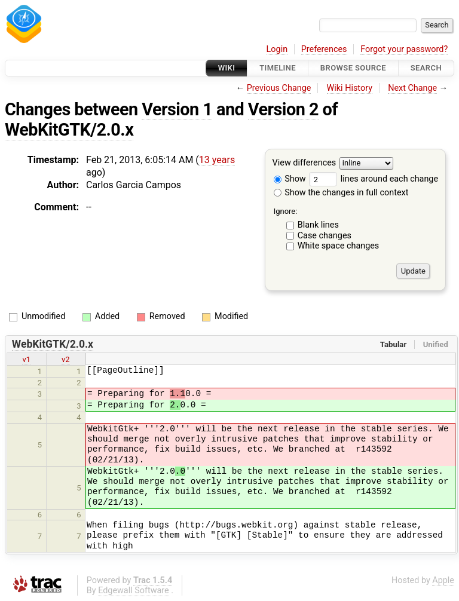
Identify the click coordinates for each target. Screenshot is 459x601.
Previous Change (279, 88)
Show (290, 179)
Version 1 (177, 109)
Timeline (277, 67)
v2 (66, 359)
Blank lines (318, 225)
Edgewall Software (133, 590)
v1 (26, 359)
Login (277, 49)
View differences (304, 163)
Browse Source (353, 67)
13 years (217, 159)
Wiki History (349, 88)
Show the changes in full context (341, 193)
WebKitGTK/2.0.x (69, 129)
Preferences (324, 49)
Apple (443, 580)
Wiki (226, 67)
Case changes (324, 236)
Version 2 (283, 109)
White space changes (339, 246)
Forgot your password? (404, 49)
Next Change (412, 88)
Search (426, 67)
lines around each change (373, 179)
